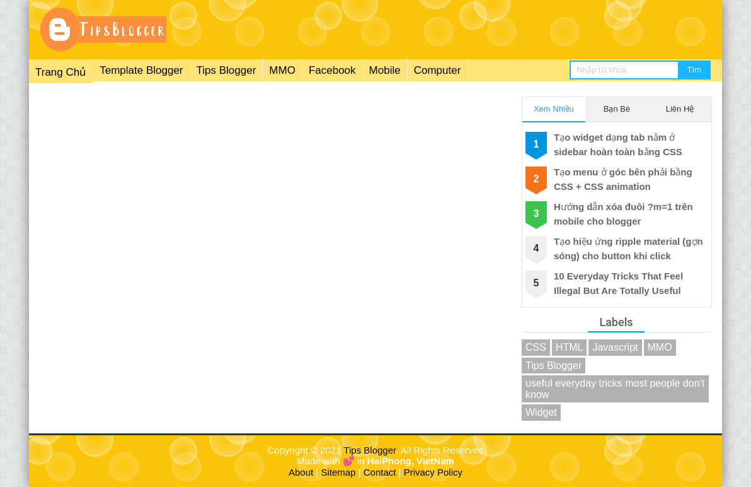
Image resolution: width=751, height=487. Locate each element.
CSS (535, 347)
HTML (569, 347)
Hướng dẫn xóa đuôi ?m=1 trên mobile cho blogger (623, 213)
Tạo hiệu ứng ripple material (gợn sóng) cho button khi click (628, 248)
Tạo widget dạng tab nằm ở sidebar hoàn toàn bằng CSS (618, 144)
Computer (437, 70)
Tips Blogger (226, 70)
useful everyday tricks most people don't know (614, 389)
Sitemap (338, 472)
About (301, 472)
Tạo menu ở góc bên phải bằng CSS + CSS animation (623, 179)
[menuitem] (248, 71)
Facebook (332, 70)
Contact (380, 472)
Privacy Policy (433, 472)
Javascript (615, 347)
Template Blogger (141, 70)
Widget (541, 412)
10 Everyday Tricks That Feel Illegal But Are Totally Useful (618, 283)
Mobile (385, 70)
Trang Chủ (60, 72)
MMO (282, 70)
